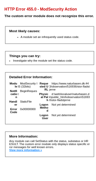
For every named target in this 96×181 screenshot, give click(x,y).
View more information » (25, 150)
